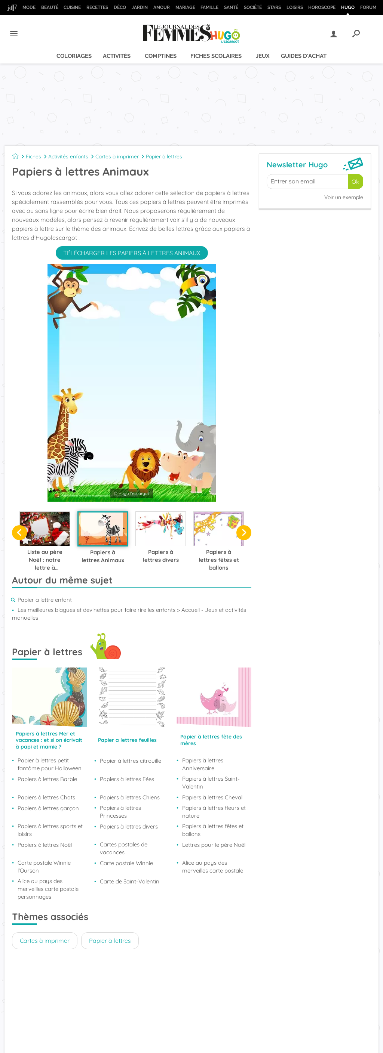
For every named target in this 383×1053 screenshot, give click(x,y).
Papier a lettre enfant (45, 599)
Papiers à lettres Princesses (120, 811)
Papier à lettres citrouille (130, 760)
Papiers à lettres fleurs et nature (214, 811)
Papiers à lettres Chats (46, 797)
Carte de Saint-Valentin (129, 881)
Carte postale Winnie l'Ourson (44, 866)
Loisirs (295, 7)
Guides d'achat (304, 56)
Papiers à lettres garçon (48, 808)
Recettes (97, 7)
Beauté (49, 7)
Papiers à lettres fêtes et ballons (212, 830)
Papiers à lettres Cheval (212, 797)
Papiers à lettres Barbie (47, 779)
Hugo (348, 7)
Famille (209, 7)
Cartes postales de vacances (123, 848)
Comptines (161, 56)
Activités (117, 56)
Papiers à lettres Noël (45, 844)
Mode (29, 7)
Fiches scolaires (216, 56)
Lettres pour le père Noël (213, 844)
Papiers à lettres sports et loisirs (50, 830)
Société (253, 7)
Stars (274, 7)
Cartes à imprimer (117, 156)
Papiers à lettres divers (129, 826)
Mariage (185, 7)
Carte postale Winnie (126, 863)
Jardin (140, 7)
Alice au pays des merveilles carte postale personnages (48, 888)
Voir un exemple (343, 197)
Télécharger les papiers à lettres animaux (131, 253)
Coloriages (74, 56)
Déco (120, 7)
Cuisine (72, 7)
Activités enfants (68, 156)
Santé (231, 7)
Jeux (263, 56)
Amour (161, 7)
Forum (368, 7)
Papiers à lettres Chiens (130, 797)
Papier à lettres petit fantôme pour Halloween (50, 764)
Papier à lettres (164, 156)
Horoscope (321, 7)
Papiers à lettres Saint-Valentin (211, 782)
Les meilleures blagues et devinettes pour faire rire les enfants (96, 609)
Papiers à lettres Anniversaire (202, 764)
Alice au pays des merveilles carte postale (212, 866)
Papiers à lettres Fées (127, 779)
